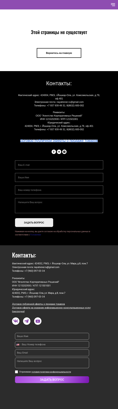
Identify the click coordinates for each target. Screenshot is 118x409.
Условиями (35, 234)
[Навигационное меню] (113, 4)
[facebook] (54, 152)
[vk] (59, 152)
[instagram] (64, 152)
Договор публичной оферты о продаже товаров (38, 304)
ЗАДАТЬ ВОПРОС (34, 222)
